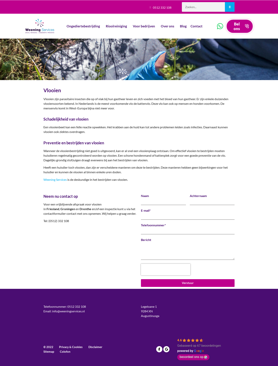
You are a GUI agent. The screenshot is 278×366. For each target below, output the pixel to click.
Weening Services (55, 179)
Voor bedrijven (145, 26)
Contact (197, 26)
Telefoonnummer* (153, 225)
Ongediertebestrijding (84, 26)
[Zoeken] (230, 7)
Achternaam (198, 195)
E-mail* (146, 210)
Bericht (146, 239)
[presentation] (165, 269)
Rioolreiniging (117, 26)
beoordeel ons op (193, 357)
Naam (145, 195)
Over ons (168, 26)
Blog (183, 26)
